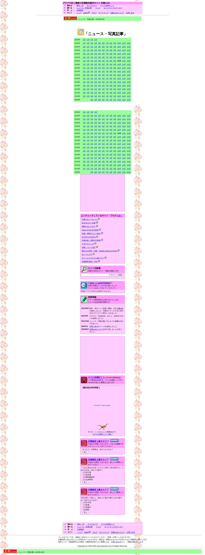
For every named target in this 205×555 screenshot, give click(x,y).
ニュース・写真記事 (84, 8)
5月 (99, 43)
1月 (84, 40)
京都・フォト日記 (88, 247)
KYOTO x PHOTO (89, 237)
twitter (85, 13)
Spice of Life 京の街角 (90, 230)
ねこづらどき (87, 254)
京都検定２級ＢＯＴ (97, 459)
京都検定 (79, 10)
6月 (103, 43)
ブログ (94, 13)
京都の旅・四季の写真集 (91, 240)
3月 (92, 40)
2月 (88, 40)
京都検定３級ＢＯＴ (97, 490)
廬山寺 (120, 308)
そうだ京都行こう (107, 6)
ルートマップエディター (113, 8)
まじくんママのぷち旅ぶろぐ (93, 258)
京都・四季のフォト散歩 (91, 234)
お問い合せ (130, 13)
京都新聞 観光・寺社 (90, 262)
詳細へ (119, 216)
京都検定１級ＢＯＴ (97, 441)
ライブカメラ (92, 6)
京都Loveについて (117, 13)
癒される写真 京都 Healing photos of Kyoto (99, 251)
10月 (119, 43)
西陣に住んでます (88, 226)
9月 (114, 43)
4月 (95, 40)
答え (85, 452)
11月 (124, 43)
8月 (111, 43)
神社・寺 (79, 6)
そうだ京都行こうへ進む (102, 434)
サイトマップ (103, 13)
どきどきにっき (88, 244)
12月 (128, 43)
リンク (97, 8)
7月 (107, 43)
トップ (79, 13)
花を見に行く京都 (88, 223)
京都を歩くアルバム (89, 219)
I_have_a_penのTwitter (99, 283)
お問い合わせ (116, 542)
